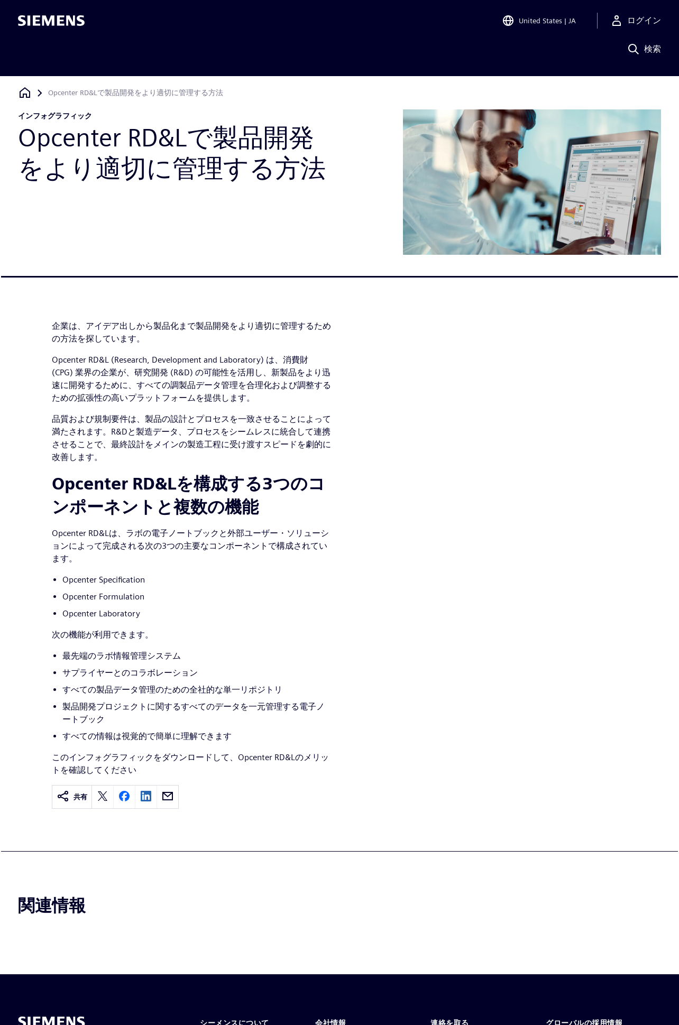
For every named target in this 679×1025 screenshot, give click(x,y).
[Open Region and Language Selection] (539, 23)
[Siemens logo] (51, 23)
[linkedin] (146, 797)
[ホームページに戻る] (25, 92)
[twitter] (102, 797)
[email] (167, 797)
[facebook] (124, 797)
